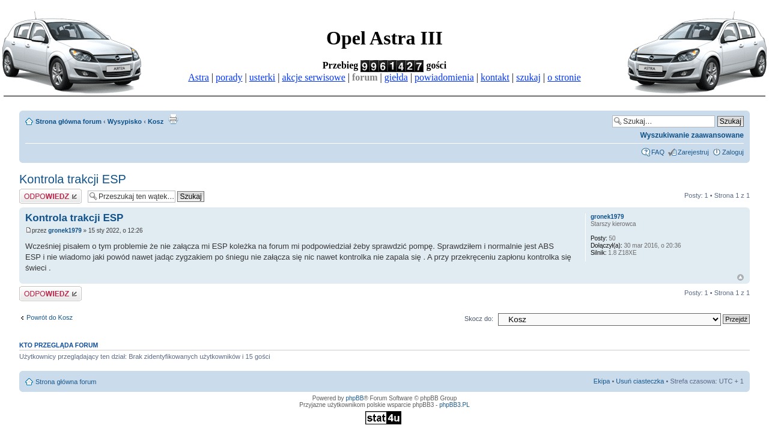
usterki (262, 77)
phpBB (354, 398)
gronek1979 (65, 230)
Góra (740, 277)
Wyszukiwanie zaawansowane (692, 135)
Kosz (155, 121)
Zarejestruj (693, 152)
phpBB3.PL (454, 405)
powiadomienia (444, 77)
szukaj (528, 77)
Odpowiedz (50, 196)
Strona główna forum (68, 121)
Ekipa (602, 381)
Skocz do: (478, 318)
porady (229, 77)
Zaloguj (733, 152)
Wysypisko (125, 121)
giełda (396, 77)
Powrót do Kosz (49, 317)
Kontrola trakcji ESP (72, 179)
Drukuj (173, 119)
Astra (198, 77)
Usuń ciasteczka (640, 381)
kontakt (495, 77)
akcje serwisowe (313, 77)
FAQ (657, 152)
